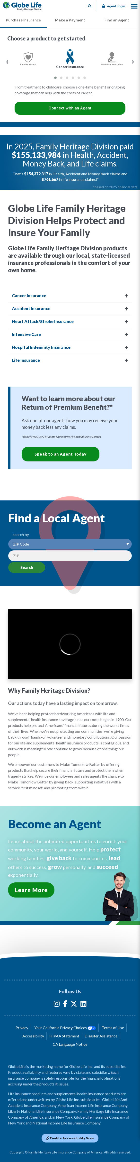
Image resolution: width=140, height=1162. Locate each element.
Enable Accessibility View (70, 1138)
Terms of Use (113, 1027)
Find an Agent (117, 20)
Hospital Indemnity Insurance (41, 347)
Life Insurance (26, 360)
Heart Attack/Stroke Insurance (43, 321)
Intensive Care (26, 334)
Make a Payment (70, 20)
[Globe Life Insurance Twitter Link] (73, 1004)
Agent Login (113, 6)
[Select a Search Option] (70, 544)
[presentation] (7, 61)
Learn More (31, 889)
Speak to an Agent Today (61, 454)
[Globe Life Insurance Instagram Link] (57, 1004)
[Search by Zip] (70, 555)
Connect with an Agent (70, 108)
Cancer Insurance (29, 295)
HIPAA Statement (64, 1036)
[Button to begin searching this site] (90, 6)
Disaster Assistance (101, 1036)
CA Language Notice (70, 1044)
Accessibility (33, 1036)
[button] (134, 6)
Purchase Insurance (23, 20)
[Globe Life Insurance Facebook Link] (65, 1004)
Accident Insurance (31, 308)
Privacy (22, 1027)
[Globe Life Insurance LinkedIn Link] (83, 1004)
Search (26, 567)
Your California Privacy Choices (65, 1027)
